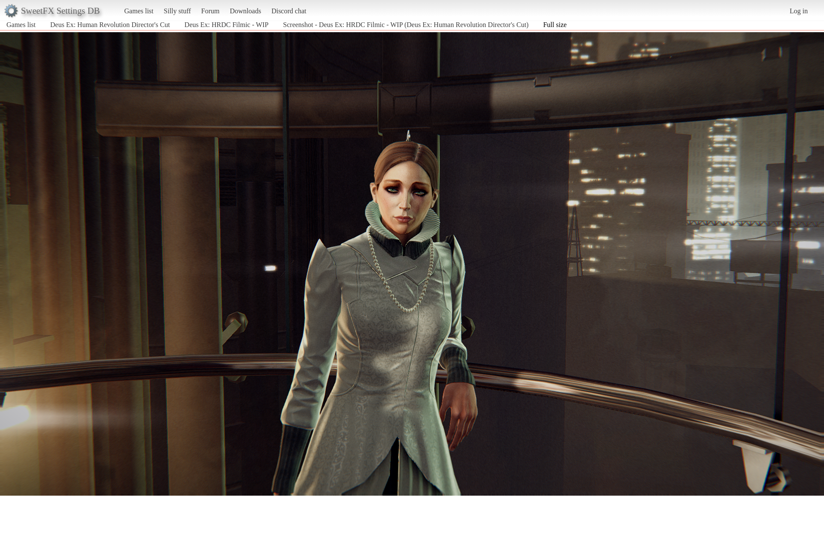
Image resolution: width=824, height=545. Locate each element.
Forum (210, 11)
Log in (799, 11)
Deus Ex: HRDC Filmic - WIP (227, 24)
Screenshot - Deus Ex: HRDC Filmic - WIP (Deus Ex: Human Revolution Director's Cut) (406, 24)
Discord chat (288, 11)
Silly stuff (177, 11)
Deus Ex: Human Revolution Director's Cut (110, 24)
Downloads (245, 11)
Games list (139, 11)
